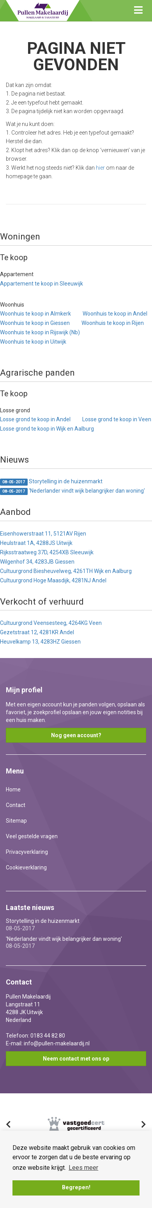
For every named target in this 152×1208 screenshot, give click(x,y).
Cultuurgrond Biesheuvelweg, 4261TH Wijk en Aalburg (66, 571)
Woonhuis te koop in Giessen (35, 323)
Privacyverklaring (27, 852)
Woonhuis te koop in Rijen (112, 323)
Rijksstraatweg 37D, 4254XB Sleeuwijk (47, 552)
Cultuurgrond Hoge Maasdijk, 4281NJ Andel (53, 580)
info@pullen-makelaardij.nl (57, 1043)
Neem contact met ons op (76, 1058)
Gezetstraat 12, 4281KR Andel (37, 632)
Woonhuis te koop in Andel (115, 313)
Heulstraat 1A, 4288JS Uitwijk (36, 543)
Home (13, 789)
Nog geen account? (76, 735)
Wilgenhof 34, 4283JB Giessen (37, 562)
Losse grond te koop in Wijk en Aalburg (47, 429)
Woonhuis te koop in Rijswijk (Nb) (40, 332)
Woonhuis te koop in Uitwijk (33, 342)
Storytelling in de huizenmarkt (51, 482)
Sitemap (16, 821)
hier (100, 168)
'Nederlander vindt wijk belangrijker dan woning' (72, 491)
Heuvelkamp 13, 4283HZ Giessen (40, 642)
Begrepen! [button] (76, 1187)
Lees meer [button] (83, 1167)
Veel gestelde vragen (32, 836)
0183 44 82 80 (47, 1035)
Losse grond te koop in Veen (116, 419)
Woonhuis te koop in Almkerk (35, 313)
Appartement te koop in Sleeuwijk (41, 283)
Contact (15, 805)
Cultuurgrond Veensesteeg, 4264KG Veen (51, 623)
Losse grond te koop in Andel (35, 419)
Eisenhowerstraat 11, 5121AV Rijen (43, 533)
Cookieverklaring (26, 867)
